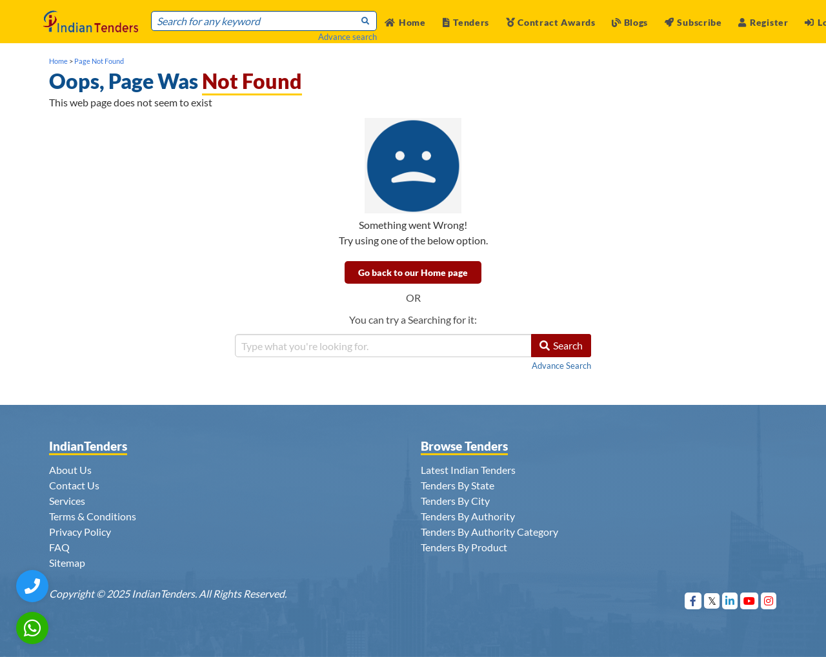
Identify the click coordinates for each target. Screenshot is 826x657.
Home (405, 22)
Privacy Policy (80, 531)
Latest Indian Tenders (468, 470)
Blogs (630, 22)
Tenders (466, 22)
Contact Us (74, 485)
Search (561, 345)
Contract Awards (551, 22)
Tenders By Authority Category (489, 531)
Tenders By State (457, 485)
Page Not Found (99, 61)
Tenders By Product (464, 547)
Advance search (347, 37)
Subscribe (693, 22)
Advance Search (561, 365)
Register (763, 22)
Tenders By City (455, 501)
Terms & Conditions (92, 516)
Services (67, 501)
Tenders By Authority (468, 516)
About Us (70, 470)
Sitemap (67, 562)
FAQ (59, 547)
